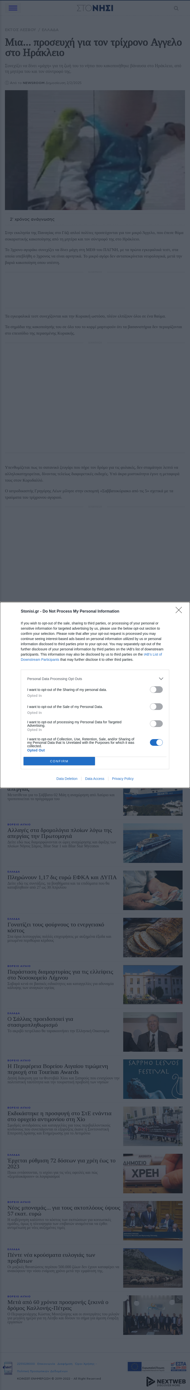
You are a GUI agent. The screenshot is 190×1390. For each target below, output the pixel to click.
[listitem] (95, 678)
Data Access (94, 779)
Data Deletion (66, 779)
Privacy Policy (123, 779)
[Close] (180, 611)
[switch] (156, 689)
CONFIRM (59, 761)
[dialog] (95, 695)
